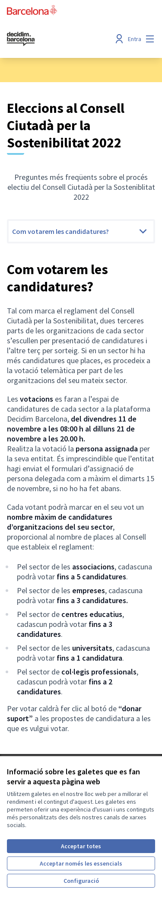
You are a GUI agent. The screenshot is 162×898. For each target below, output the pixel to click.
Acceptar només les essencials (81, 863)
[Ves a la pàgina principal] (61, 39)
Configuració (81, 881)
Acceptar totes (81, 846)
